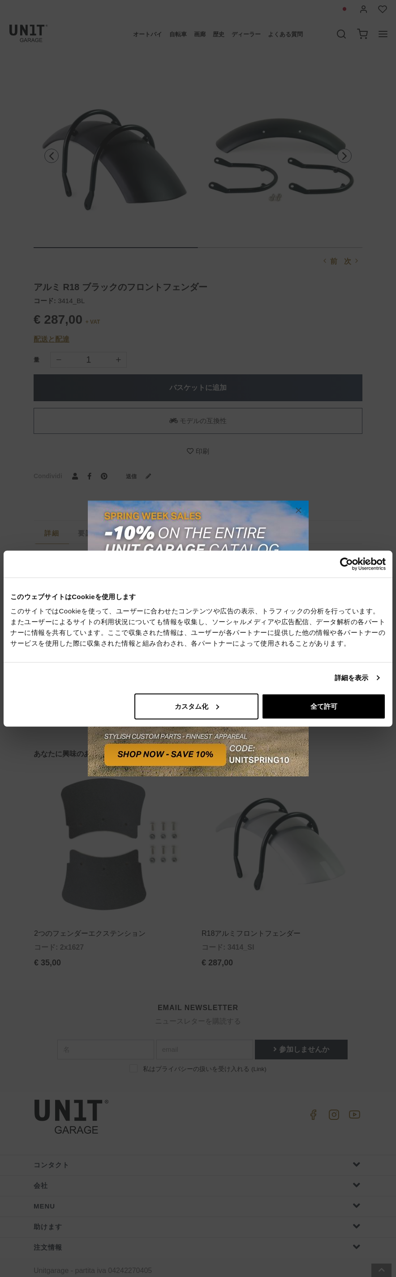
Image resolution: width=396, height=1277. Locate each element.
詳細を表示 (352, 677)
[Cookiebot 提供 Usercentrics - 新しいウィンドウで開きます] (346, 564)
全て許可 (323, 706)
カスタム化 (197, 706)
